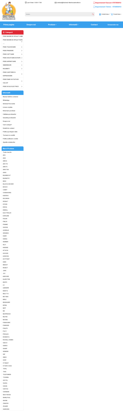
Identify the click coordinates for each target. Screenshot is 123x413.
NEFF (4, 308)
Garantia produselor (9, 118)
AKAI (4, 158)
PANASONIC (6, 322)
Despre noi (31, 25)
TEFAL (5, 368)
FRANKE (5, 224)
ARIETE (5, 167)
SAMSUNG (6, 409)
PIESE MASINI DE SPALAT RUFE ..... (13, 41)
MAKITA (5, 291)
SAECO (5, 343)
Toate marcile (7, 152)
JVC (4, 273)
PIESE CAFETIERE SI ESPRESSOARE (9, 74)
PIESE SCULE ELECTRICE (11, 86)
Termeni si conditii (9, 135)
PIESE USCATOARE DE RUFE (11, 58)
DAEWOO (6, 195)
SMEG (5, 357)
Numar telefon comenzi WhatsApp (10, 98)
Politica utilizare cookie (10, 139)
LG (3, 285)
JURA (4, 270)
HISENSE (5, 247)
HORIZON (6, 256)
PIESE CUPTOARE (8, 54)
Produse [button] (51, 25)
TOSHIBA (6, 377)
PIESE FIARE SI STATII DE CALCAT (11, 81)
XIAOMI (5, 400)
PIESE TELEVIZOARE (9, 47)
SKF (4, 354)
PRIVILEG (6, 334)
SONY (4, 360)
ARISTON (6, 169)
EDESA (5, 207)
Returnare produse (9, 111)
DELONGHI (6, 198)
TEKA (4, 371)
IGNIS (4, 262)
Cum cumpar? (7, 125)
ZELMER (5, 406)
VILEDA (5, 383)
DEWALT (5, 201)
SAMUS (5, 345)
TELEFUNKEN (7, 374)
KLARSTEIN (6, 279)
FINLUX (5, 221)
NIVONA (5, 319)
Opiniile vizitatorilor (9, 142)
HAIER (5, 236)
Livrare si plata (7, 107)
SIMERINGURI (7, 65)
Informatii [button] (73, 25)
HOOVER (5, 253)
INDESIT (5, 265)
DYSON (5, 204)
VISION (5, 386)
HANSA (5, 239)
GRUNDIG (6, 233)
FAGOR (5, 218)
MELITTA (6, 293)
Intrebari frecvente (9, 104)
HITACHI (5, 250)
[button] (103, 14)
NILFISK (5, 317)
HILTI (4, 244)
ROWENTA (6, 337)
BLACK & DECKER (8, 184)
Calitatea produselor (9, 114)
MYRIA (5, 305)
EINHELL (5, 210)
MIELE (4, 299)
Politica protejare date (10, 132)
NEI (4, 311)
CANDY (5, 190)
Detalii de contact (8, 128)
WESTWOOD (7, 395)
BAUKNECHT (7, 175)
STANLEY (6, 363)
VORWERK (6, 392)
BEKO (4, 181)
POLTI (5, 331)
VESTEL (5, 380)
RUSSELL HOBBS (8, 340)
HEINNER (5, 242)
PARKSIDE (6, 325)
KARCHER (6, 276)
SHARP (5, 348)
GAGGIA (5, 227)
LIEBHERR (6, 288)
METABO (5, 296)
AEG (4, 155)
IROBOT (5, 268)
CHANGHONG (7, 192)
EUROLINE (6, 216)
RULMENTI (6, 68)
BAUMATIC (6, 178)
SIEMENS (5, 351)
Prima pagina (10, 24)
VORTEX (5, 389)
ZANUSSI (5, 403)
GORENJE (6, 230)
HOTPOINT (6, 259)
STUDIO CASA (7, 366)
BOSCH (5, 187)
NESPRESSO (7, 314)
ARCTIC (5, 164)
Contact (94, 25)
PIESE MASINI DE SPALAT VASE (13, 36)
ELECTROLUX (7, 213)
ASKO (4, 172)
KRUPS (5, 282)
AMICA (5, 161)
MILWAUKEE (6, 302)
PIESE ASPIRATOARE (9, 61)
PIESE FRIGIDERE (8, 50)
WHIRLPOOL (6, 397)
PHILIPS (5, 328)
